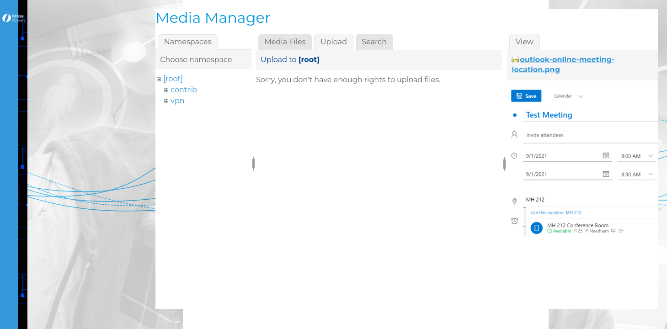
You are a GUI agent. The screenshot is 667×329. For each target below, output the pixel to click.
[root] (173, 78)
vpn (177, 100)
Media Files (285, 41)
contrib (184, 89)
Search (374, 41)
